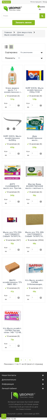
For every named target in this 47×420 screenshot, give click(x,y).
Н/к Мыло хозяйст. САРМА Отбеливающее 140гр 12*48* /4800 (34, 283)
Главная (8, 32)
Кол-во (6, 105)
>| (30, 360)
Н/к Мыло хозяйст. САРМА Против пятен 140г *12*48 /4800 (12, 331)
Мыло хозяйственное (14, 35)
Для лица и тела (24, 32)
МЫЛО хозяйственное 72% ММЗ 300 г (12, 282)
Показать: (10, 58)
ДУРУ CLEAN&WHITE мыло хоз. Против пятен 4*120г (12, 187)
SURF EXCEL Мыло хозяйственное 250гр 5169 (35, 90)
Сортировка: (11, 52)
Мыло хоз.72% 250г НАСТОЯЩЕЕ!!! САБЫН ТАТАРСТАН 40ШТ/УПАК (12, 235)
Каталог (6, 2)
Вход (45, 2)
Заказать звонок (24, 22)
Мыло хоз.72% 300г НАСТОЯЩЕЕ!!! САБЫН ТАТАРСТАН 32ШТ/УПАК (34, 235)
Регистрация (35, 2)
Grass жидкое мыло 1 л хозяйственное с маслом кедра (12, 91)
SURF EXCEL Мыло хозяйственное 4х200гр (12, 138)
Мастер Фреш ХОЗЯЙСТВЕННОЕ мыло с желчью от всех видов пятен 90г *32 (34, 188)
